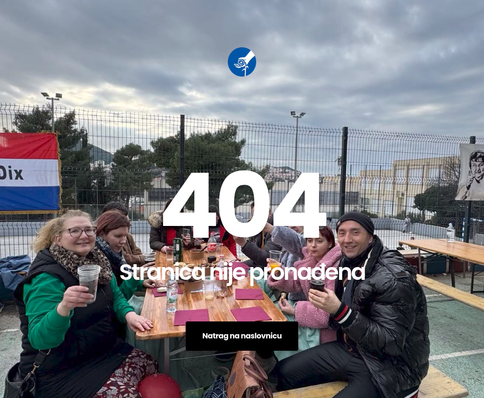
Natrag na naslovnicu (242, 335)
